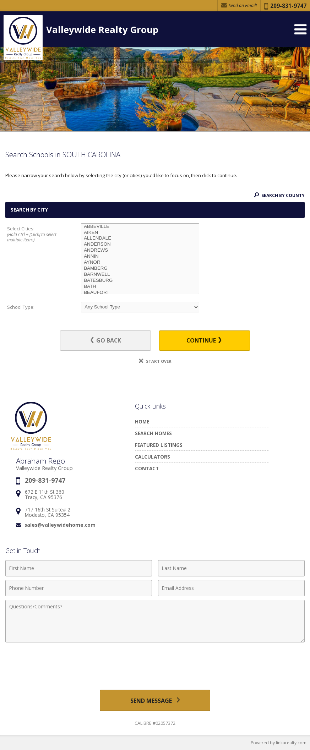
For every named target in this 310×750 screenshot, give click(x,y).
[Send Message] (155, 700)
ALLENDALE (140, 238)
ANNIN (140, 256)
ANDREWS (140, 250)
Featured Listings (159, 445)
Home (142, 421)
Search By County (279, 195)
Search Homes (153, 433)
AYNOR (140, 262)
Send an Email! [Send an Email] (239, 5)
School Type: (20, 307)
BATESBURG (140, 281)
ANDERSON (140, 244)
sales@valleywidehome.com (60, 524)
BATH (140, 287)
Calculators (152, 456)
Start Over (155, 361)
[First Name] (78, 568)
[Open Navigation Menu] (300, 29)
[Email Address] (231, 588)
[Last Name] (231, 568)
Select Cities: (36, 234)
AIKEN (140, 233)
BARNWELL (140, 275)
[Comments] (155, 621)
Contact (147, 468)
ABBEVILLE (140, 227)
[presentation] (155, 663)
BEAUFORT (140, 293)
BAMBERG (140, 268)
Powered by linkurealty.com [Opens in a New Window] (278, 743)
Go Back (106, 340)
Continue (203, 340)
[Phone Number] (78, 588)
